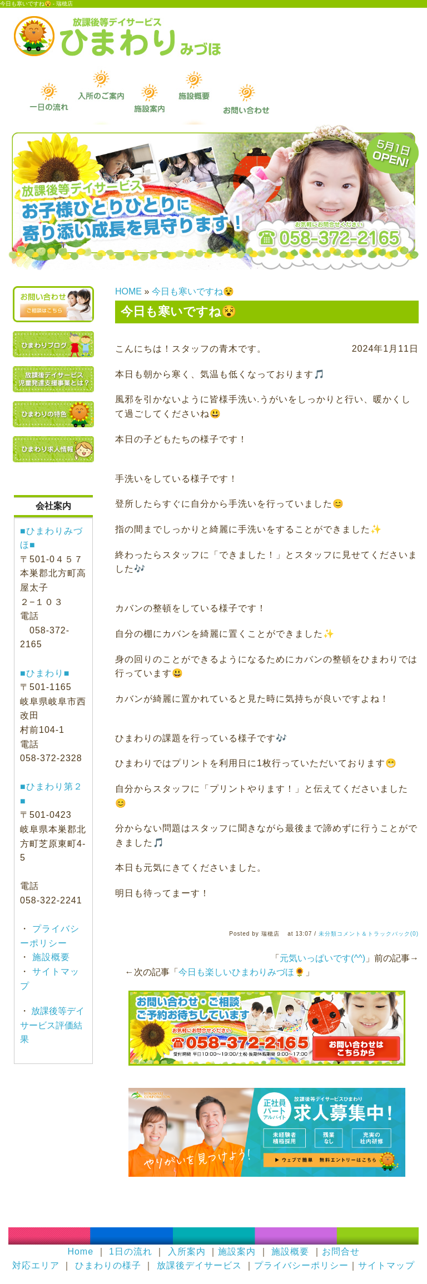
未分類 (328, 934)
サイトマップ (386, 1265)
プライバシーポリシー (301, 1265)
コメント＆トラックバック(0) (378, 934)
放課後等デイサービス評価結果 (52, 1025)
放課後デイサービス (199, 1265)
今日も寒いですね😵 (193, 291)
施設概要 (49, 957)
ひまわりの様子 (108, 1265)
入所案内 (187, 1251)
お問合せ (341, 1251)
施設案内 (237, 1251)
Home (80, 1251)
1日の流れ (130, 1251)
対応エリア (35, 1265)
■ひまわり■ (44, 673)
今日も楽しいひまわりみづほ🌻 (241, 972)
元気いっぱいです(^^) (322, 958)
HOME (128, 291)
